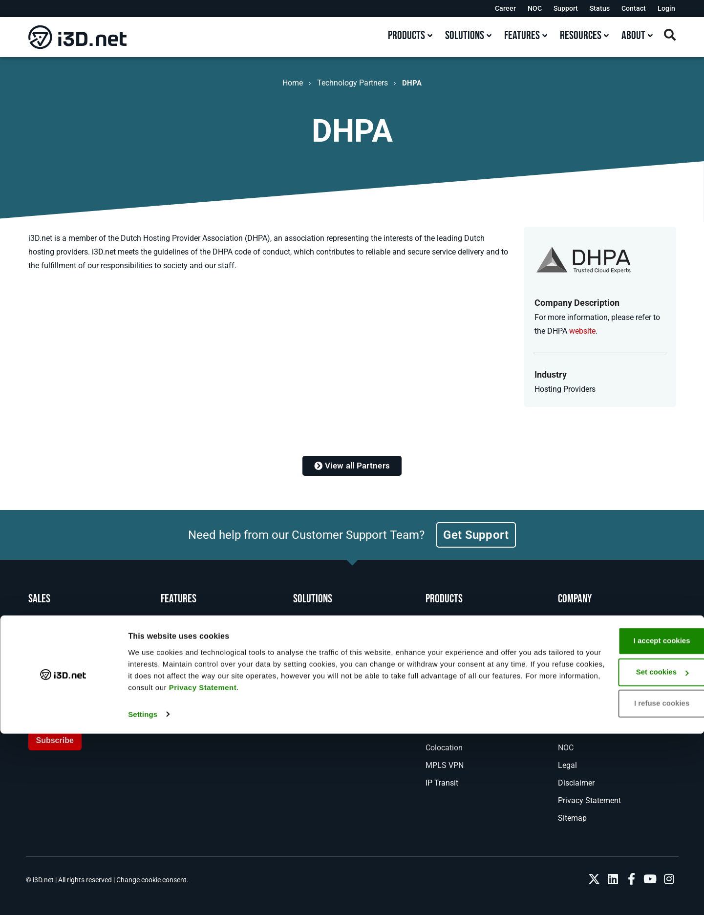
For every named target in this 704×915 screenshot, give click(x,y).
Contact (633, 8)
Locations (178, 642)
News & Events (583, 677)
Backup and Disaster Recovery (345, 659)
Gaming (306, 624)
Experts (173, 659)
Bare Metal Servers (458, 624)
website (582, 331)
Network (175, 624)
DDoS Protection (454, 730)
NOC (535, 8)
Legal (567, 765)
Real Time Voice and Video (339, 677)
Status (600, 8)
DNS (301, 642)
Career (505, 8)
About (568, 659)
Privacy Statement (414, 869)
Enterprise (310, 712)
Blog (566, 695)
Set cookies (623, 854)
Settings (142, 896)
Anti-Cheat (443, 712)
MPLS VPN (445, 765)
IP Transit (442, 782)
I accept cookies (622, 822)
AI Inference (313, 695)
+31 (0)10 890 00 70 (80, 641)
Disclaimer (576, 782)
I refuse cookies (622, 885)
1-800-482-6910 (72, 622)
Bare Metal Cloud (455, 642)
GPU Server (445, 659)
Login (666, 8)
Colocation (444, 747)
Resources (576, 730)
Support (566, 8)
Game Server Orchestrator (470, 677)
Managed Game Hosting (468, 695)
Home (292, 82)
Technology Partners (352, 82)
